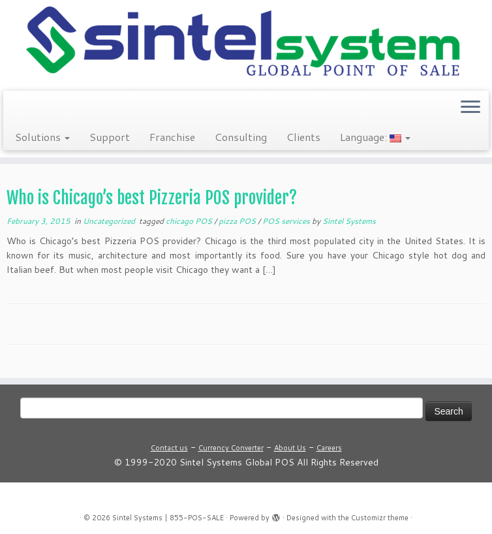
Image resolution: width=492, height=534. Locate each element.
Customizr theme (379, 517)
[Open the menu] (470, 108)
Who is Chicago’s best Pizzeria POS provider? (152, 197)
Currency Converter (231, 448)
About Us (290, 448)
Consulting (241, 136)
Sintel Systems (349, 221)
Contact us (169, 448)
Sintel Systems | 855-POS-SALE (168, 517)
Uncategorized (110, 221)
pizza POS (238, 221)
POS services (287, 221)
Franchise (172, 136)
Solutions (42, 136)
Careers (329, 448)
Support (109, 136)
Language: (375, 136)
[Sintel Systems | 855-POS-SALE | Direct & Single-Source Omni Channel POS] (246, 44)
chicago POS (190, 221)
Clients (303, 136)
